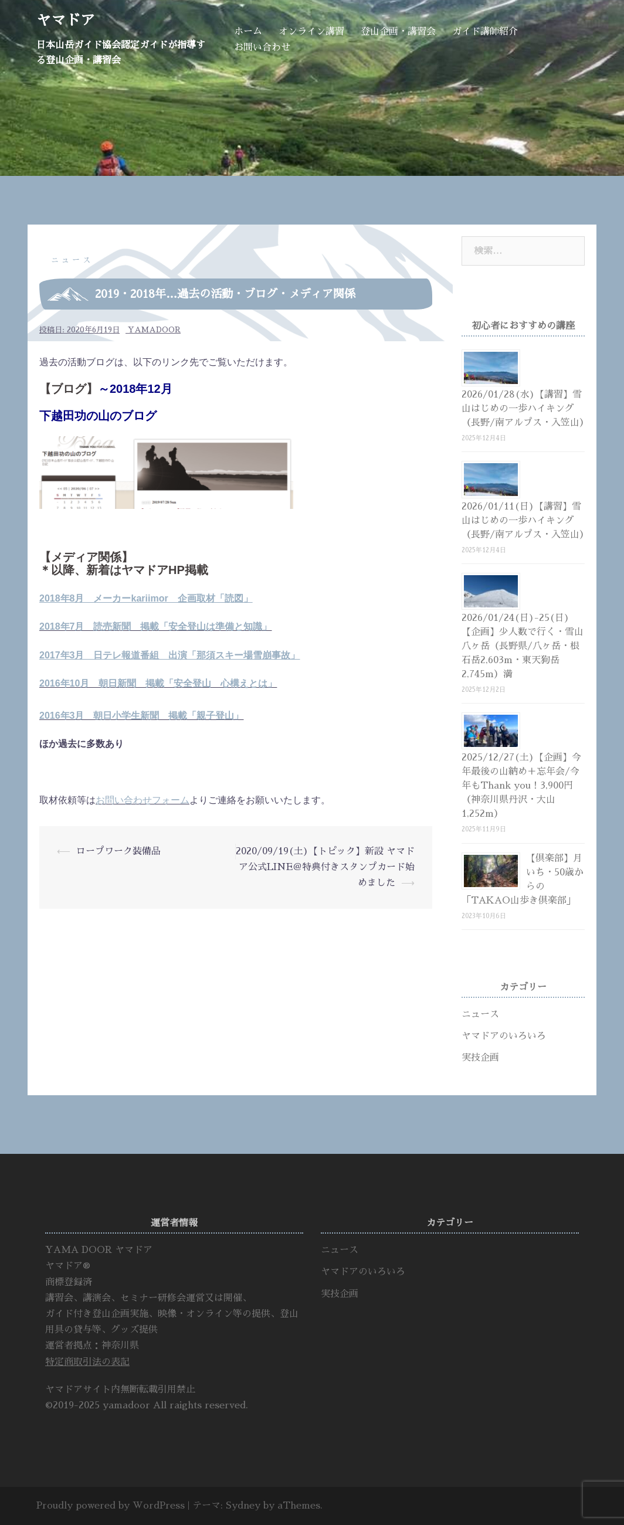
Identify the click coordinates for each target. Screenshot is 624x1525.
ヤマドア (65, 20)
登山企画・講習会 (398, 31)
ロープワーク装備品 (118, 851)
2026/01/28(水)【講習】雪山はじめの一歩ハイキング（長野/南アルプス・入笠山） (525, 408)
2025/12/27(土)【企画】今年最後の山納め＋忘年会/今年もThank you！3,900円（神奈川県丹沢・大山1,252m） (521, 785)
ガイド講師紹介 (485, 31)
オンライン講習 (311, 31)
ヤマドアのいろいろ (504, 1036)
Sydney (243, 1505)
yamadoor (154, 330)
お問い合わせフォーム (142, 800)
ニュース (72, 260)
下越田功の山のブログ (98, 415)
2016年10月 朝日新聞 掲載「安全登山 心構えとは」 (158, 683)
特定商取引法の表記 (87, 1362)
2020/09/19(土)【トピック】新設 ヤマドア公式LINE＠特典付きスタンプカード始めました (325, 867)
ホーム (248, 31)
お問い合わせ (262, 47)
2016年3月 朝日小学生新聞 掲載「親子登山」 (141, 716)
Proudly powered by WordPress (110, 1505)
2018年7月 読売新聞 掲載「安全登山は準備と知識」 (155, 626)
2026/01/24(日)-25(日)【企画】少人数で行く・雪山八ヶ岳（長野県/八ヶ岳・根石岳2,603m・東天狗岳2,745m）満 (523, 646)
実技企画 (480, 1057)
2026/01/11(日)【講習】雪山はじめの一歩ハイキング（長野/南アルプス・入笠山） (525, 520)
